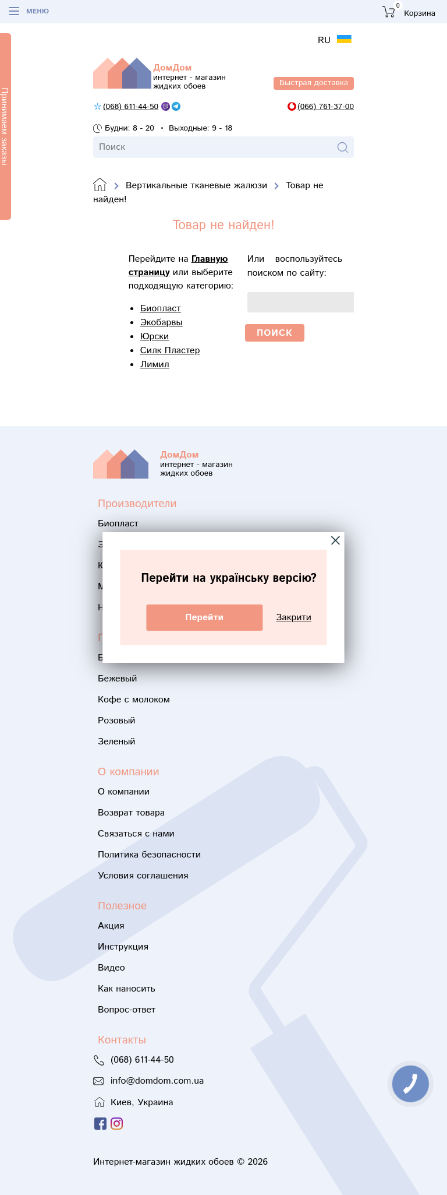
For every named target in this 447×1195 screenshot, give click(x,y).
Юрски (154, 336)
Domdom (100, 185)
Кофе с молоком (134, 700)
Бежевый (117, 679)
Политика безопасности (149, 855)
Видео (111, 968)
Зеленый (117, 741)
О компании (124, 792)
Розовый (116, 720)
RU (326, 40)
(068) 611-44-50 (130, 107)
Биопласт (160, 308)
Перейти (204, 617)
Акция (111, 926)
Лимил (154, 364)
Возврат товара (131, 813)
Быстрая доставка (313, 83)
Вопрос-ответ (126, 1010)
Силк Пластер (170, 350)
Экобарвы (161, 322)
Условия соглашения (143, 876)
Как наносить (126, 989)
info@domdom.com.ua (157, 1081)
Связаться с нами (136, 834)
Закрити (293, 617)
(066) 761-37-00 (325, 107)
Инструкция (123, 947)
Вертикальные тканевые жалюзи (196, 185)
